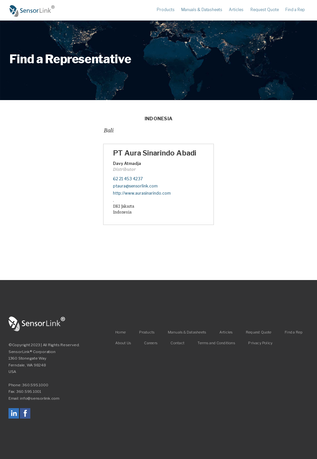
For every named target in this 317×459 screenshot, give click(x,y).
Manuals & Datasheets (201, 9)
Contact (177, 342)
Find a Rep (295, 9)
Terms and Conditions (216, 342)
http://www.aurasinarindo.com (142, 193)
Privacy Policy (260, 342)
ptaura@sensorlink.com (135, 186)
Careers (150, 342)
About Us (123, 342)
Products (166, 9)
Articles (236, 9)
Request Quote (264, 9)
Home (32, 11)
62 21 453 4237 (128, 178)
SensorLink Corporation (36, 324)
